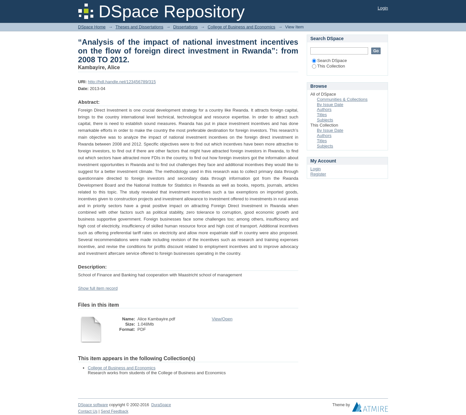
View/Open (222, 318)
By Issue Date (330, 104)
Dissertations (185, 26)
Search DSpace (329, 60)
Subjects (325, 119)
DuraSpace (161, 405)
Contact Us (88, 411)
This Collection (328, 66)
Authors (324, 109)
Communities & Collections (342, 99)
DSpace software (93, 405)
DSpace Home (92, 26)
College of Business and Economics (241, 26)
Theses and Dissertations (139, 26)
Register (318, 174)
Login (383, 8)
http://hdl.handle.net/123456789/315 (122, 81)
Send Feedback (115, 411)
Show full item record (97, 288)
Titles (322, 114)
